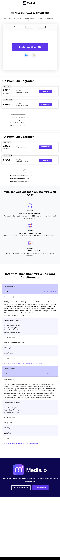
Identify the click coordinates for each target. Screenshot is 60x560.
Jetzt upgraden (40, 487)
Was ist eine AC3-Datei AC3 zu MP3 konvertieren (21, 443)
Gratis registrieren (21, 487)
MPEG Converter (50, 291)
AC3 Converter (51, 374)
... (28, 27)
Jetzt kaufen (45, 91)
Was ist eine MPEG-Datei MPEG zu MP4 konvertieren (23, 363)
